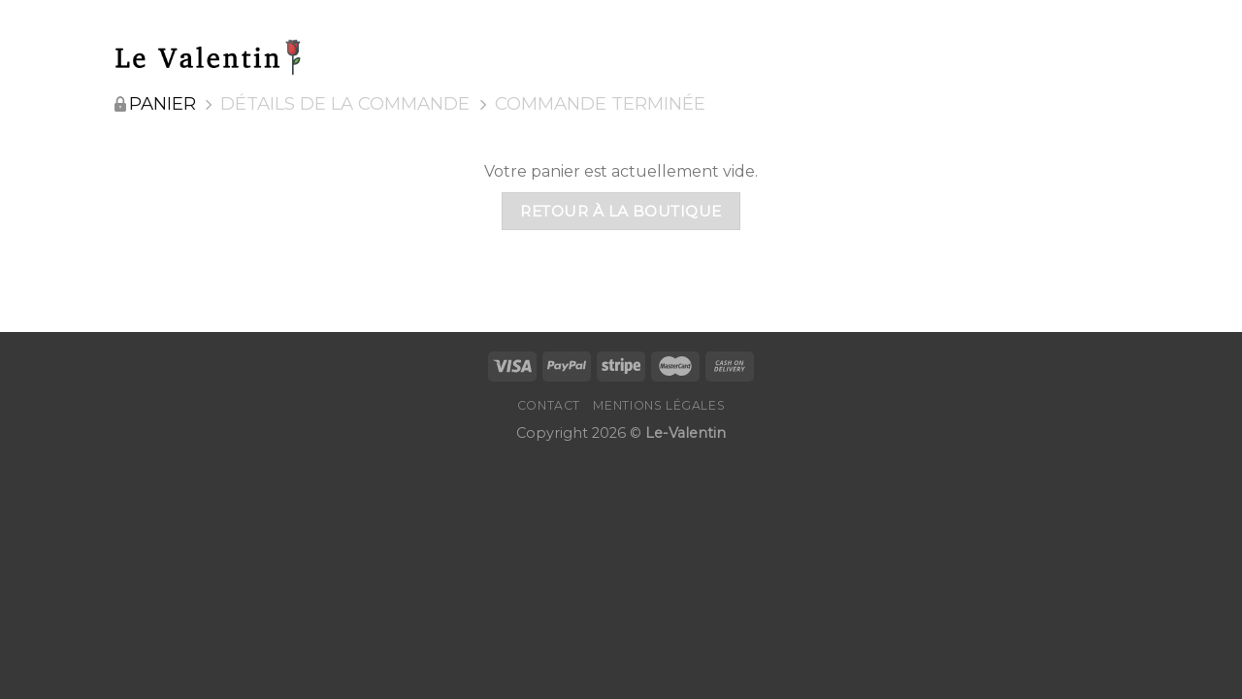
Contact (548, 405)
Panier (162, 104)
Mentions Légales (659, 405)
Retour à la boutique (620, 211)
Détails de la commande (345, 104)
